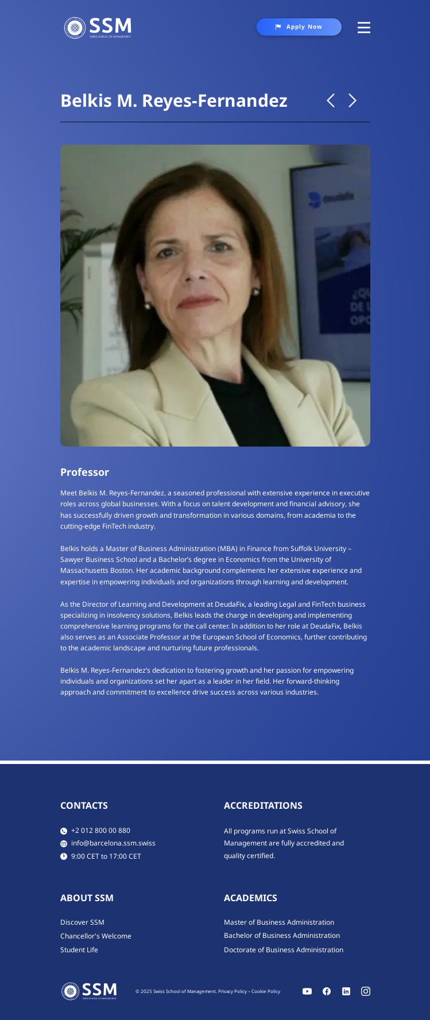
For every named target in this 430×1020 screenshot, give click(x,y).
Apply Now (299, 26)
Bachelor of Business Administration (282, 935)
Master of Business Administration (279, 922)
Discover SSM (82, 922)
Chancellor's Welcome (95, 936)
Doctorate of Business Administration (283, 950)
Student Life (79, 950)
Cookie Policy (265, 991)
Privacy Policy (232, 991)
